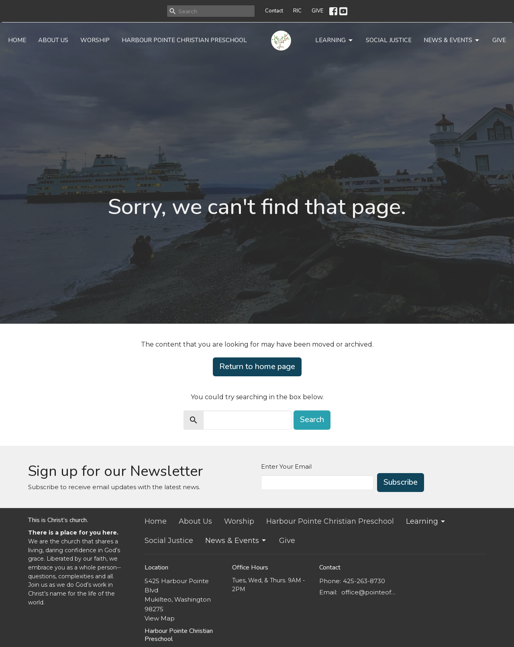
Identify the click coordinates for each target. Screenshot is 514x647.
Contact (274, 10)
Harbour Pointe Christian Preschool (184, 40)
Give (499, 40)
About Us (53, 40)
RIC (297, 10)
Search (312, 419)
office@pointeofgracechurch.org (370, 592)
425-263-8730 (364, 581)
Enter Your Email (286, 466)
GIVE (317, 10)
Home (17, 40)
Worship (95, 40)
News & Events (452, 40)
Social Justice (389, 40)
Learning (334, 40)
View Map (160, 618)
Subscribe (400, 482)
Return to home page (257, 366)
